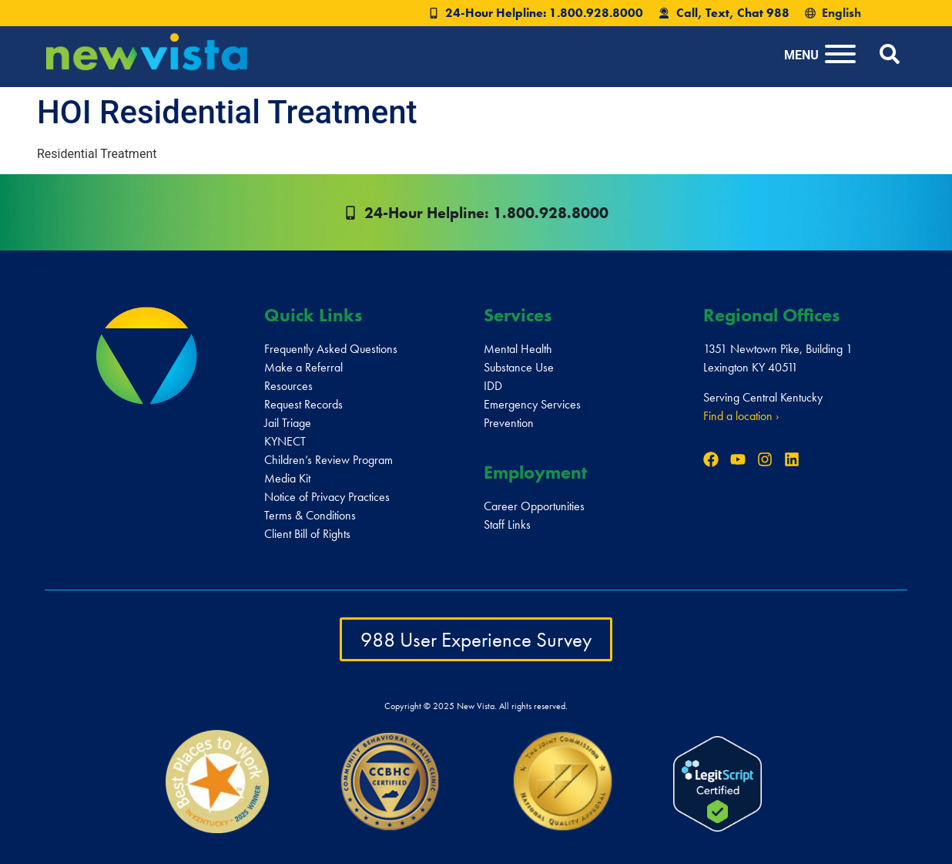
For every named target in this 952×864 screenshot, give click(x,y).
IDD (493, 386)
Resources (288, 386)
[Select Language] (868, 13)
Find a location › (741, 416)
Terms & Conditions (310, 515)
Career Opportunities (534, 506)
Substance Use (519, 367)
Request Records (303, 404)
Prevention (509, 423)
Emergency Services (532, 404)
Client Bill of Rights (307, 534)
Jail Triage (287, 423)
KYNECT (285, 441)
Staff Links (507, 524)
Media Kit (287, 478)
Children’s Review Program (328, 460)
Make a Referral (303, 367)
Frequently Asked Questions (330, 349)
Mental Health (518, 349)
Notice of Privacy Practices (327, 497)
